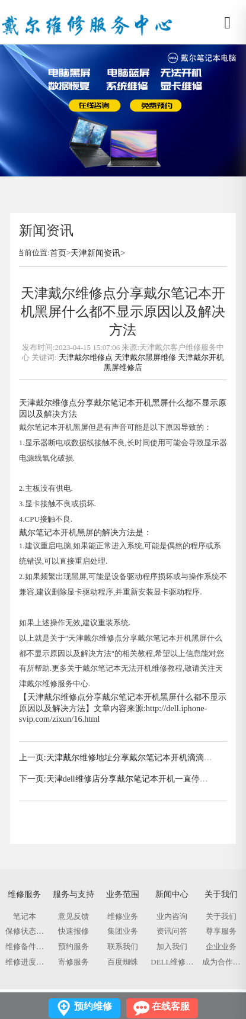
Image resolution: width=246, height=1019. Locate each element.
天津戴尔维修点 (86, 357)
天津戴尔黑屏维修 (145, 357)
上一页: (32, 757)
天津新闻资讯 (95, 253)
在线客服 (171, 1006)
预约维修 (93, 1006)
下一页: (32, 778)
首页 (58, 253)
